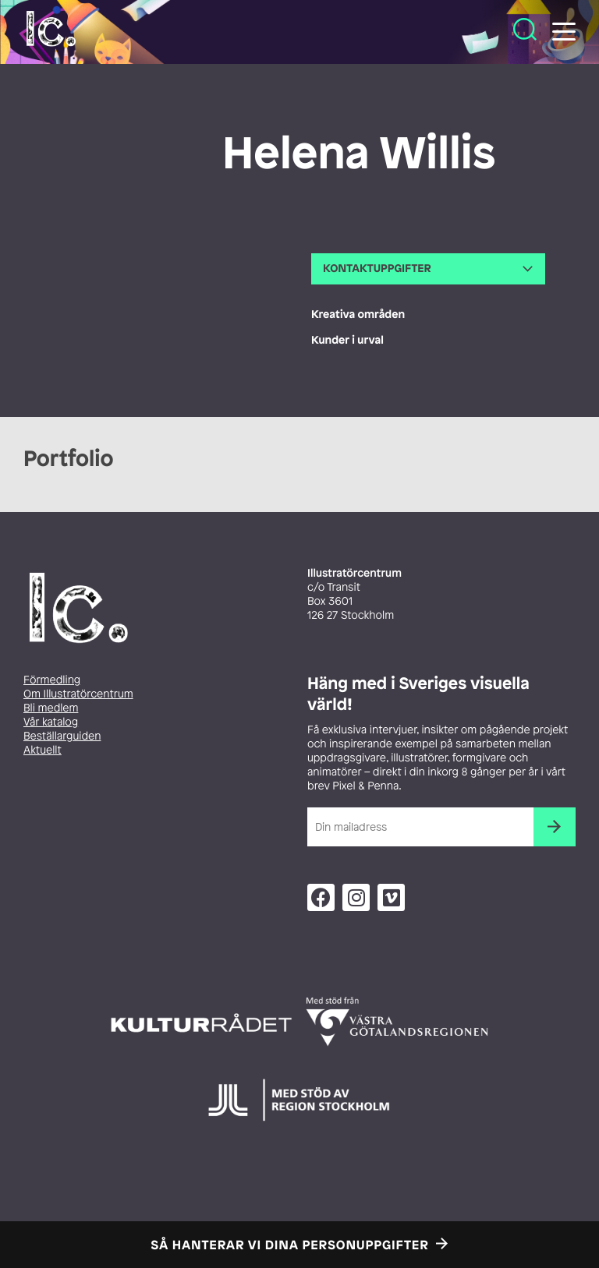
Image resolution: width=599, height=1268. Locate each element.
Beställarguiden (62, 736)
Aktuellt (42, 750)
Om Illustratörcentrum (78, 694)
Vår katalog (50, 722)
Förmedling (51, 680)
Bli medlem (50, 708)
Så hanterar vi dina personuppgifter (290, 1244)
